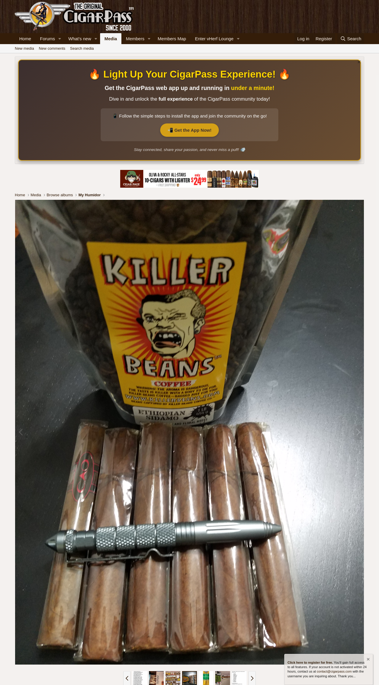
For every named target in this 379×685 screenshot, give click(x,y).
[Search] (350, 38)
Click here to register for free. (310, 662)
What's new (79, 38)
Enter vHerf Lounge (214, 38)
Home (25, 38)
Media (111, 38)
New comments (52, 48)
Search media (82, 48)
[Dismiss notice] (358, 63)
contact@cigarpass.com (334, 671)
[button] (60, 38)
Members (135, 38)
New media (24, 48)
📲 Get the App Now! (189, 130)
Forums (47, 38)
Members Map (172, 38)
